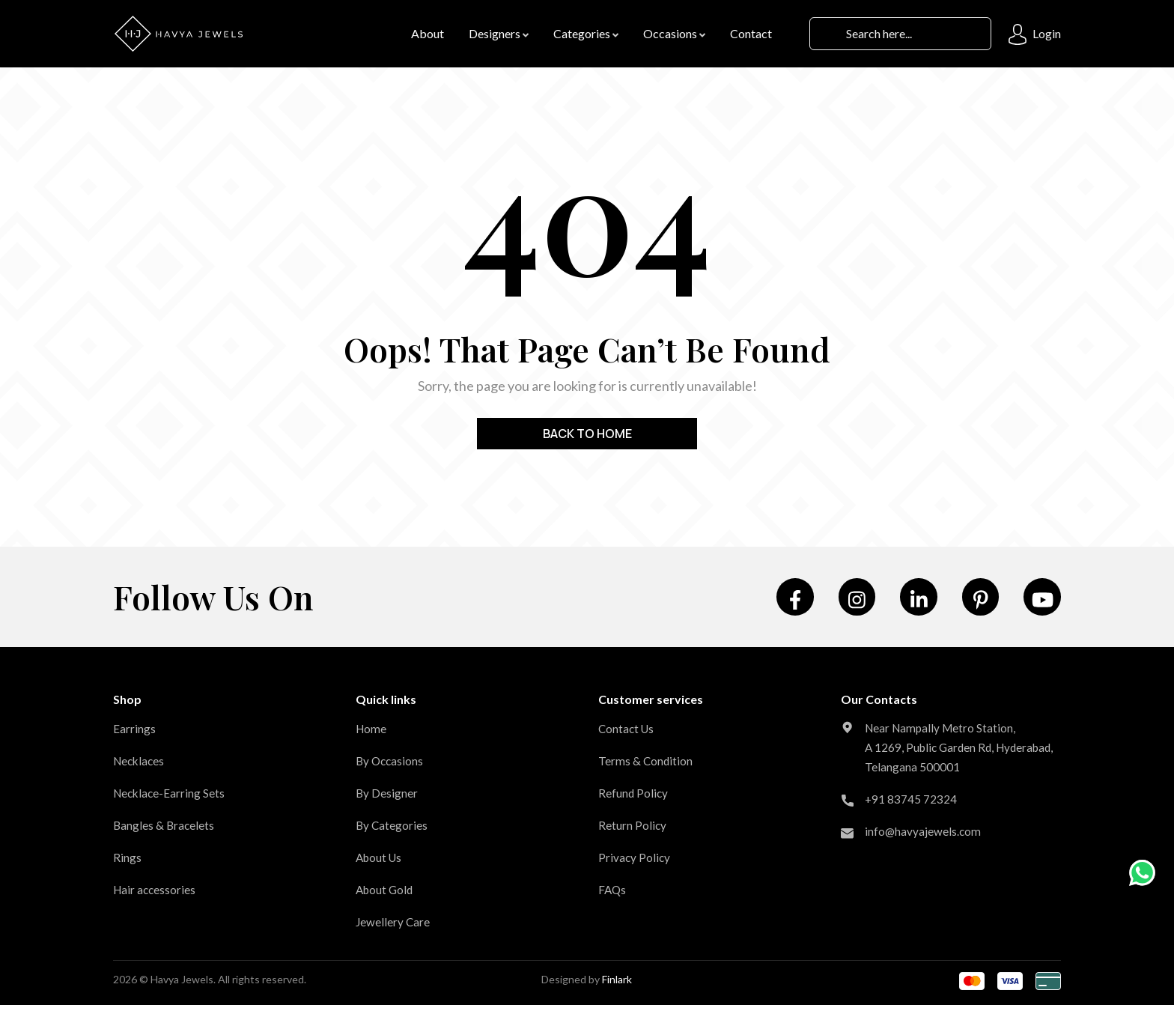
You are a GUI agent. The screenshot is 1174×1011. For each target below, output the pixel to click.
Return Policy (632, 831)
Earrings (134, 734)
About (427, 34)
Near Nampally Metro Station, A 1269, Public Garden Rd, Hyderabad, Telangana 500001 (943, 762)
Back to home (587, 434)
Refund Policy (633, 799)
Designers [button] (499, 34)
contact (751, 34)
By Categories (392, 831)
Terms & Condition (646, 766)
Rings (127, 863)
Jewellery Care (393, 927)
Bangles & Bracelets (164, 831)
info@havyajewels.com (923, 856)
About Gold (386, 895)
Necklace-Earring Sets (170, 799)
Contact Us (627, 734)
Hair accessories (155, 895)
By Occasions (391, 766)
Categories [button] (585, 34)
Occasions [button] (674, 34)
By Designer (387, 799)
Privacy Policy (635, 863)
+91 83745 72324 (911, 824)
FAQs (612, 895)
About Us (380, 863)
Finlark (617, 985)
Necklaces (140, 766)
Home (372, 734)
